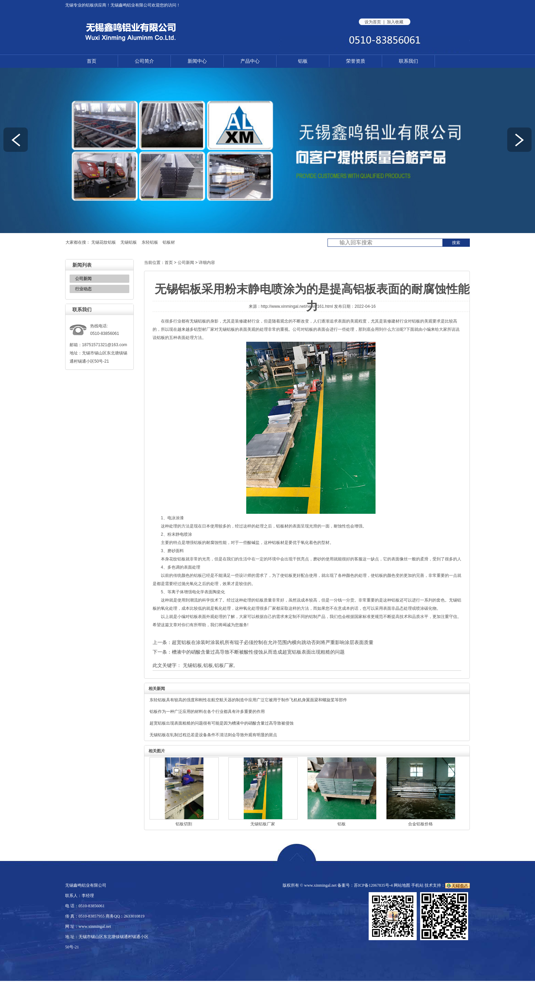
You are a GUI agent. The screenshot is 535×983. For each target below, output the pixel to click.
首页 (91, 61)
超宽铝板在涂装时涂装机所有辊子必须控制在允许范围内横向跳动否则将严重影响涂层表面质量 (272, 642)
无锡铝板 (128, 242)
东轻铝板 (150, 242)
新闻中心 (197, 61)
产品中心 (250, 61)
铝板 (90, 5)
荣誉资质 (355, 61)
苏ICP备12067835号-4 (373, 885)
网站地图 (402, 885)
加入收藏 (395, 22)
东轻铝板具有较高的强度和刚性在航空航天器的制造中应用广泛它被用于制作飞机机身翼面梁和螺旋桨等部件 (248, 699)
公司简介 (144, 61)
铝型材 (200, 329)
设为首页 (373, 22)
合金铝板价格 (420, 824)
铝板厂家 (224, 665)
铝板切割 (184, 824)
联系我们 (408, 61)
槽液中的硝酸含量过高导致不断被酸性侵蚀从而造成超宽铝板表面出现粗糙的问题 (258, 652)
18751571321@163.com (104, 344)
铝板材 (169, 242)
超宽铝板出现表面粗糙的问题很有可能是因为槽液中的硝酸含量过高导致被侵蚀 (222, 723)
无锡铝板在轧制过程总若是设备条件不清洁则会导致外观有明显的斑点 (213, 734)
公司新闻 (83, 278)
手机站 (417, 885)
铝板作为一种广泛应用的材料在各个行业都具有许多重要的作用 (207, 711)
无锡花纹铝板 (103, 242)
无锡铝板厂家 (262, 824)
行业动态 (83, 289)
